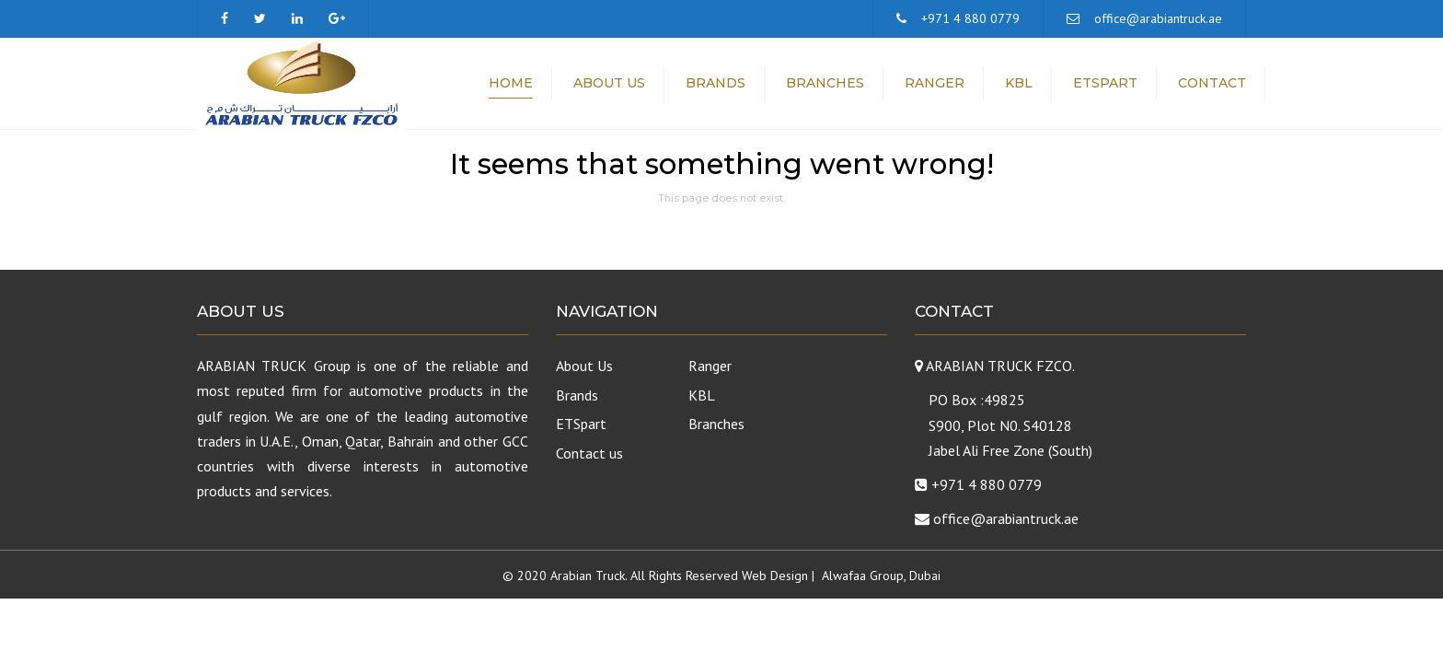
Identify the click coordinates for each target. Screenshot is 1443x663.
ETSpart (1105, 83)
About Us (609, 83)
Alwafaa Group (863, 575)
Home (511, 83)
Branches (825, 83)
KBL (1019, 83)
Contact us (589, 453)
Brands (715, 83)
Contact (1212, 83)
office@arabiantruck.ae (1158, 18)
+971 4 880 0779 (970, 18)
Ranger (934, 83)
